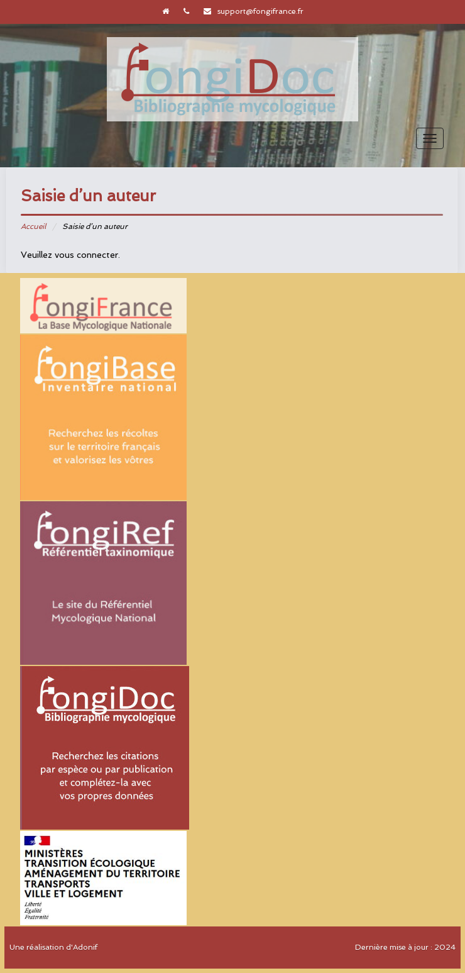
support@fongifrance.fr (260, 11)
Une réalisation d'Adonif (53, 947)
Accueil (33, 226)
